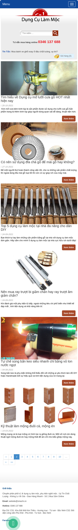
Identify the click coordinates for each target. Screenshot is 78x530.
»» (12, 462)
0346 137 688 (49, 42)
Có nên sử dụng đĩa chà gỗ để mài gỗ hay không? (38, 162)
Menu (6, 4)
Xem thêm (69, 118)
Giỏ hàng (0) (65, 56)
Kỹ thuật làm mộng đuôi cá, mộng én (28, 426)
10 (60, 457)
